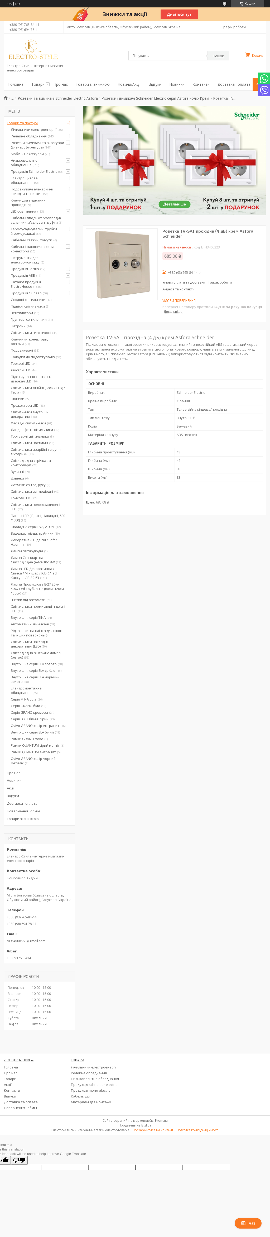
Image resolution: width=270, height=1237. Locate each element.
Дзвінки (17, 478)
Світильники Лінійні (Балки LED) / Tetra (38, 390)
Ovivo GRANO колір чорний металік (33, 760)
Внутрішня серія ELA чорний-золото (35, 679)
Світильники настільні (29, 442)
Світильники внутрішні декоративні (30, 414)
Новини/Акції (129, 84)
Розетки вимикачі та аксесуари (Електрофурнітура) (37, 145)
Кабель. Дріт (81, 1096)
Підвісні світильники (28, 306)
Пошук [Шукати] (218, 56)
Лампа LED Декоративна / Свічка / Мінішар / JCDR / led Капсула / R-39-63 (34, 573)
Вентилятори (22, 312)
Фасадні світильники (28, 423)
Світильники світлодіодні (32, 491)
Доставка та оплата (21, 1102)
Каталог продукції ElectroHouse (26, 284)
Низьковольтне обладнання (24, 162)
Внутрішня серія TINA (28, 617)
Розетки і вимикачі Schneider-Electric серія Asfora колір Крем (155, 98)
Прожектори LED (24, 405)
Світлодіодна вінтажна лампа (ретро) (36, 655)
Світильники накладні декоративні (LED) (29, 644)
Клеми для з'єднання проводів (28, 202)
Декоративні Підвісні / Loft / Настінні (34, 542)
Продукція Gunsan (26, 293)
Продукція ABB (23, 275)
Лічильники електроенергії (33, 129)
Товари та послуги (22, 123)
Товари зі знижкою (93, 84)
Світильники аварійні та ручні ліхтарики (36, 451)
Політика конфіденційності (198, 1130)
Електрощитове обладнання (24, 180)
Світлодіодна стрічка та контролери (31, 462)
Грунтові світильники (29, 319)
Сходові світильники (28, 299)
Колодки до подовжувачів (33, 356)
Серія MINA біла (23, 699)
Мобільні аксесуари (27, 153)
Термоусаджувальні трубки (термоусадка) (34, 231)
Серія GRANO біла (25, 705)
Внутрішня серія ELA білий (32, 732)
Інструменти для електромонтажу (25, 260)
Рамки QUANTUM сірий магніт (35, 745)
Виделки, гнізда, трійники (32, 533)
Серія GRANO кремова (29, 712)
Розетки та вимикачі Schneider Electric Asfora (58, 98)
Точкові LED (20, 498)
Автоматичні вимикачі (30, 624)
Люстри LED (20, 370)
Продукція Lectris (25, 268)
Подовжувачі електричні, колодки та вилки (32, 191)
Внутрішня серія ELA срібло (33, 670)
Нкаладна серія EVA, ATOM (33, 526)
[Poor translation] (19, 1160)
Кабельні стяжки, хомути (31, 240)
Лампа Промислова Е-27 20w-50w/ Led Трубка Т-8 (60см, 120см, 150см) (38, 589)
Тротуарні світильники (30, 436)
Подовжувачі (22, 350)
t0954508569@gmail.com (26, 940)
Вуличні (17, 471)
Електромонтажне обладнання (26, 690)
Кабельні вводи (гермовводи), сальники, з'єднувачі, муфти (36, 220)
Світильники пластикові (31, 332)
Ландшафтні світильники (32, 429)
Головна (15, 84)
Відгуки (154, 84)
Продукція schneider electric (94, 1084)
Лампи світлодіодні (27, 551)
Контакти (201, 84)
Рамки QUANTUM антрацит (33, 752)
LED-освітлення (23, 211)
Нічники (17, 398)
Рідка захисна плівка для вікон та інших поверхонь (36, 632)
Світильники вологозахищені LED (35, 506)
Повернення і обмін (23, 811)
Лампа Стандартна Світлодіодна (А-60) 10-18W (33, 559)
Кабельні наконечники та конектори (32, 248)
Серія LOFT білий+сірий (30, 719)
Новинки (177, 84)
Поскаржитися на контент (153, 1130)
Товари (38, 84)
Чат (248, 1223)
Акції (11, 788)
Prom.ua (161, 1120)
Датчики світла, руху (28, 484)
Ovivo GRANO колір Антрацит (35, 725)
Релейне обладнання (29, 136)
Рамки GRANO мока (27, 738)
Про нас (61, 84)
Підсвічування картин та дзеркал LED (31, 378)
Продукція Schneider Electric (34, 171)
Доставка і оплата (234, 84)
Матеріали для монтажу (91, 1102)
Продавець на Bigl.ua (135, 1125)
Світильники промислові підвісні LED (38, 608)
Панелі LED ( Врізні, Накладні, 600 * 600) (38, 517)
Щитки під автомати (28, 599)
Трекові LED (20, 363)
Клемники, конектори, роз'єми (29, 341)
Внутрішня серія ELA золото (34, 663)
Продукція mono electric (90, 1090)
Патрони (18, 326)
